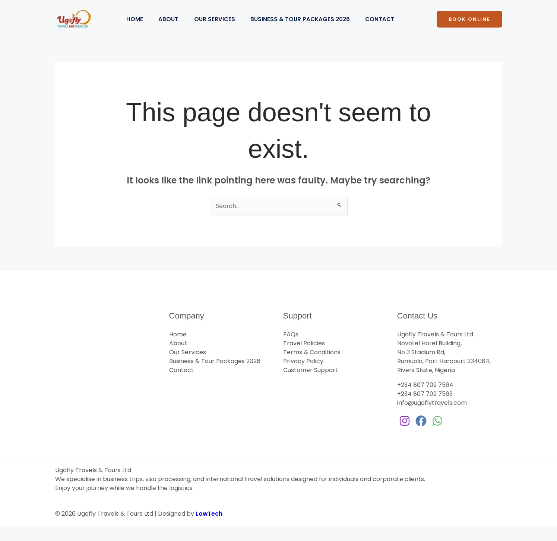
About (172, 27)
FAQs (290, 349)
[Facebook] (421, 436)
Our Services (220, 27)
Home (136, 27)
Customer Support (310, 385)
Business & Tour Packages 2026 (309, 27)
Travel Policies (304, 358)
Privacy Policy (303, 376)
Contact (391, 27)
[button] (469, 27)
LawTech (209, 529)
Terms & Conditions (312, 367)
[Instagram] (404, 436)
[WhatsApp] (437, 436)
